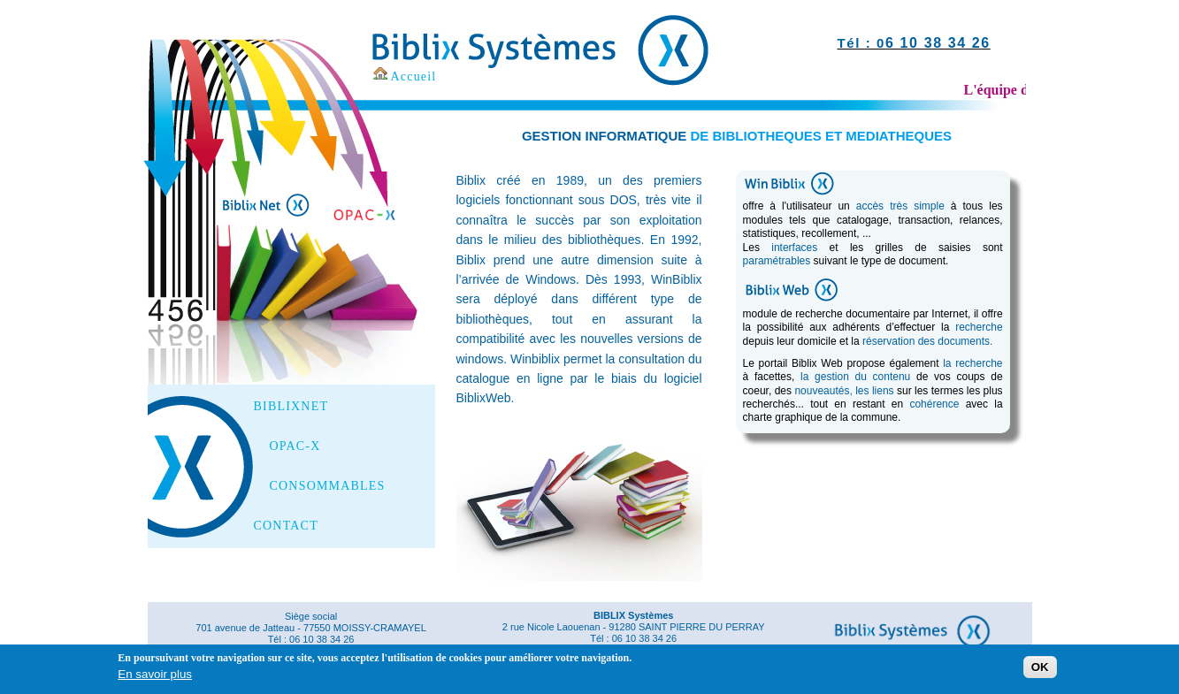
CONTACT (286, 526)
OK (1040, 670)
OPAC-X (295, 446)
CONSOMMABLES (328, 486)
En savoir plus (155, 676)
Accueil (414, 76)
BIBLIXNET (291, 406)
